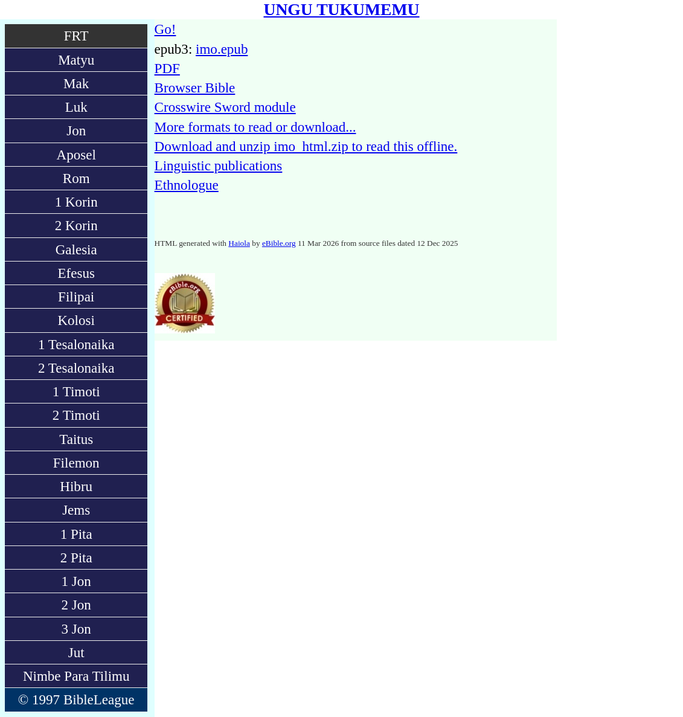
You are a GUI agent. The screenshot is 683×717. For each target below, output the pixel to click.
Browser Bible (195, 87)
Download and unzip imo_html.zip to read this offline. (306, 146)
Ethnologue (187, 185)
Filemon (76, 463)
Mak (76, 83)
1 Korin (76, 202)
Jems (76, 510)
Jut (76, 652)
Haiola (239, 243)
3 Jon (76, 629)
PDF (167, 68)
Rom (76, 178)
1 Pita (76, 534)
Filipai (76, 296)
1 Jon (76, 581)
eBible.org (279, 243)
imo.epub (222, 49)
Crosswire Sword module (225, 107)
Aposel (76, 154)
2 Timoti (76, 415)
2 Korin (76, 225)
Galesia (76, 249)
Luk (76, 107)
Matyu (76, 60)
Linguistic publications (219, 165)
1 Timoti (76, 391)
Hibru (76, 486)
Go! (165, 29)
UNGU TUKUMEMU (341, 9)
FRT (76, 35)
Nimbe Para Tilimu (76, 676)
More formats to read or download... (255, 127)
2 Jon (76, 605)
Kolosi (75, 320)
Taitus (76, 439)
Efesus (75, 273)
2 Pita (76, 557)
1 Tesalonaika (76, 344)
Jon (76, 130)
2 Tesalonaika (76, 368)
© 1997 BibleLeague (76, 699)
